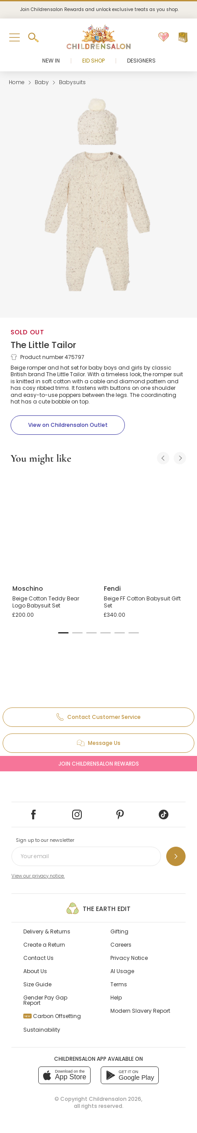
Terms (118, 984)
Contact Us (38, 958)
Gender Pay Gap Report (45, 1000)
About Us (35, 971)
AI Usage (122, 971)
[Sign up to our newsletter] (176, 856)
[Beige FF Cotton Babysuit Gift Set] (144, 525)
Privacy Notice (129, 958)
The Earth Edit (98, 908)
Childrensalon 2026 (115, 1099)
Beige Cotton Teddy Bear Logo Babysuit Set (45, 602)
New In (51, 60)
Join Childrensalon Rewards (98, 763)
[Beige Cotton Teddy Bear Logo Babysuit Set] (53, 525)
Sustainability (41, 1029)
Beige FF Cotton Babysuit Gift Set (142, 602)
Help (116, 997)
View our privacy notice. (38, 876)
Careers (120, 944)
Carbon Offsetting (52, 1016)
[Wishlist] (163, 37)
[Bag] (183, 37)
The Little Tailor (43, 345)
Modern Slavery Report (140, 1011)
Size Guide (37, 984)
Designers (141, 60)
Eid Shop (93, 60)
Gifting (119, 931)
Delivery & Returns (46, 931)
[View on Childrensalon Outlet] (68, 425)
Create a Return (44, 944)
